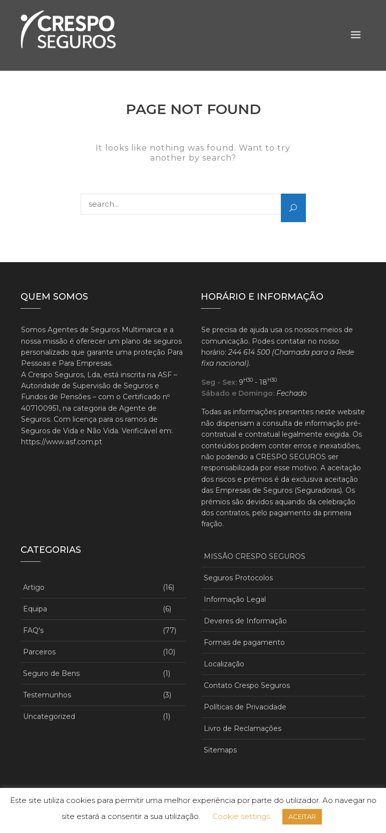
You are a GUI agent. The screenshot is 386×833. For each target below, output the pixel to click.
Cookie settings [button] (241, 816)
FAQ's (33, 630)
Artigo (34, 587)
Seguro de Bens (51, 673)
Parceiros (39, 651)
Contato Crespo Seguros (247, 685)
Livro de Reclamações (242, 728)
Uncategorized (49, 716)
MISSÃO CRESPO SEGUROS (254, 556)
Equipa (35, 608)
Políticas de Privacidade (245, 706)
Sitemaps (220, 749)
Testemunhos (47, 694)
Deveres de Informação (245, 620)
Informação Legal (235, 599)
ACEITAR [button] (302, 816)
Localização (224, 663)
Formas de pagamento (244, 642)
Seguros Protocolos (238, 577)
